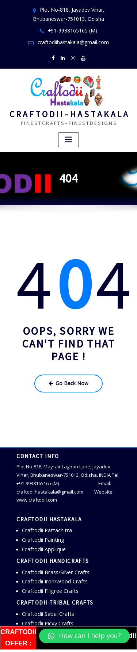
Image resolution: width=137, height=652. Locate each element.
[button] (84, 636)
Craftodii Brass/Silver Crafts (53, 559)
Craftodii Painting (41, 529)
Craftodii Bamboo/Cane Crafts (55, 614)
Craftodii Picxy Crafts (45, 606)
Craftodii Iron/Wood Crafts (51, 567)
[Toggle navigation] (68, 132)
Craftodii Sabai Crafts (45, 597)
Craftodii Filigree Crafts (47, 576)
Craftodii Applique (42, 537)
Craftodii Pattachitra (44, 521)
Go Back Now (68, 375)
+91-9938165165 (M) (73, 28)
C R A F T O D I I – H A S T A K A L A (68, 107)
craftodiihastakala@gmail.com (73, 39)
